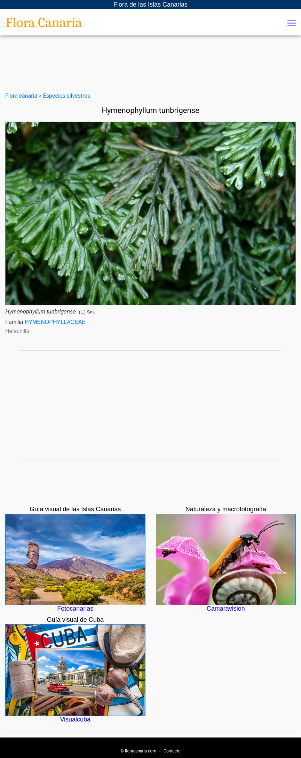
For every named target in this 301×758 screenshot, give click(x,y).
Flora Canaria (44, 23)
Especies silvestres (66, 95)
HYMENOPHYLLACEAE (55, 322)
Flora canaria (21, 95)
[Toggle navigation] (291, 23)
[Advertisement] (151, 405)
